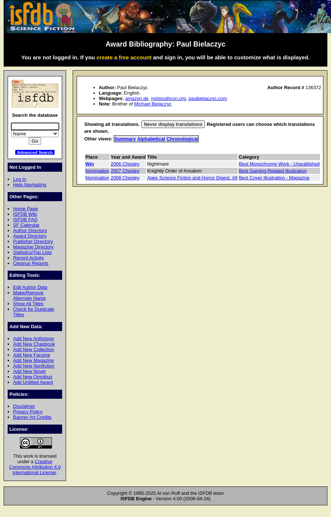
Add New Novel (29, 371)
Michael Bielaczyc (152, 104)
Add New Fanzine (31, 355)
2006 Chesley (125, 164)
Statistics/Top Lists (32, 252)
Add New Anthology (33, 338)
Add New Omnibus (32, 376)
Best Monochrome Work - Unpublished (279, 164)
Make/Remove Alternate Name (29, 295)
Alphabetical (151, 139)
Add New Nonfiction (34, 366)
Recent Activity (28, 258)
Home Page (25, 208)
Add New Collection (33, 349)
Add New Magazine (33, 360)
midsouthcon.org (168, 98)
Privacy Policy (28, 411)
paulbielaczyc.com (208, 98)
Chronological (182, 139)
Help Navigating (29, 184)
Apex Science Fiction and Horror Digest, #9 (192, 177)
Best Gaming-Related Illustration (272, 171)
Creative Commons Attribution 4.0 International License (35, 467)
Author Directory (30, 230)
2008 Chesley (125, 177)
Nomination (97, 171)
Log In (19, 179)
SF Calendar (26, 225)
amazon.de (136, 98)
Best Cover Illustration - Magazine (274, 177)
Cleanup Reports (30, 263)
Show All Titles (28, 303)
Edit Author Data (30, 287)
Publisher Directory (33, 241)
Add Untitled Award (33, 382)
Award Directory (30, 236)
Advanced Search (35, 152)
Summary (125, 139)
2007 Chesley (125, 171)
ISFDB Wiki (25, 214)
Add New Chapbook (34, 344)
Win (89, 164)
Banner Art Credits (32, 417)
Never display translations (173, 124)
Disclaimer (24, 406)
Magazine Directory (33, 247)
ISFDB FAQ (25, 219)
